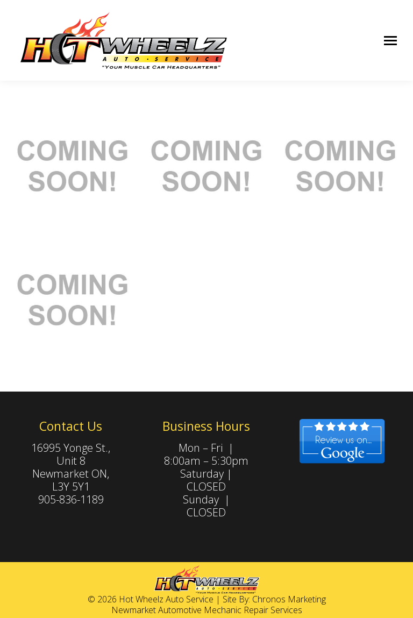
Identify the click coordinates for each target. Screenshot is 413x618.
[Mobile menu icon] (390, 40)
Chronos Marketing (289, 599)
